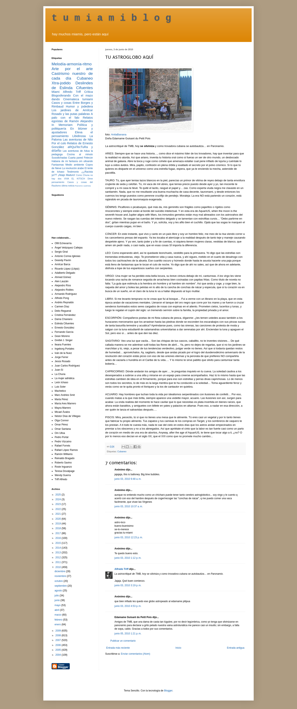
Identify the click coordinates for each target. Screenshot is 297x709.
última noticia (67, 185)
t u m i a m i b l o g (111, 18)
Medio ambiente (74, 164)
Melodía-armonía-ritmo (72, 64)
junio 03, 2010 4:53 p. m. (127, 606)
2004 (58, 654)
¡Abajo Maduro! (66, 175)
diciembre (60, 571)
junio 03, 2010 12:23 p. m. (128, 537)
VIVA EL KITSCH (74, 178)
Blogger (168, 690)
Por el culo (59, 143)
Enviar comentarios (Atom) (135, 653)
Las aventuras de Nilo (78, 139)
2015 (58, 543)
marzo (58, 614)
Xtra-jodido (61, 83)
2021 (58, 513)
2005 (58, 649)
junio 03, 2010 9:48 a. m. (127, 478)
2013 (58, 552)
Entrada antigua (235, 647)
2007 (58, 640)
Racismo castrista (83, 186)
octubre (58, 581)
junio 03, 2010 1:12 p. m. (127, 557)
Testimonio (73, 171)
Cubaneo (121, 451)
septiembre (60, 585)
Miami (55, 91)
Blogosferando (61, 95)
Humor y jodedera (79, 106)
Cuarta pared (75, 157)
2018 (58, 528)
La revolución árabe (73, 168)
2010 (58, 567)
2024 (58, 499)
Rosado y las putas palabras (71, 114)
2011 (58, 562)
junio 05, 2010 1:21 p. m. (127, 633)
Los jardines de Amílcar (72, 110)
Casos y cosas (61, 102)
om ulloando (86, 161)
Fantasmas (58, 164)
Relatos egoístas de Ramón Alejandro (72, 119)
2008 (58, 635)
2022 (58, 509)
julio (57, 595)
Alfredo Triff (121, 569)
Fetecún (88, 157)
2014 (58, 547)
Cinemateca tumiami (78, 99)
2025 (58, 494)
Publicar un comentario (123, 640)
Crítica (88, 91)
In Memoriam (62, 125)
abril (57, 610)
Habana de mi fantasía (65, 161)
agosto (58, 590)
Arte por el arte (72, 69)
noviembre (60, 576)
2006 (58, 645)
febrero (58, 619)
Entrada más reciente (118, 647)
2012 (58, 557)
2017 (58, 533)
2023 (58, 504)
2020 (58, 518)
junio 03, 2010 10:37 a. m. (128, 506)
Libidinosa (79, 136)
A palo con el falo (72, 115)
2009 (58, 630)
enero (57, 624)
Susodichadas (59, 157)
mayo (57, 605)
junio (57, 600)
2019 (58, 523)
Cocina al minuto (80, 154)
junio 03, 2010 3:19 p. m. (127, 585)
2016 (58, 538)
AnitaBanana (118, 134)
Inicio (178, 647)
